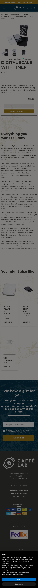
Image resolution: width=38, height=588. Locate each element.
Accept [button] (19, 579)
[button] (35, 554)
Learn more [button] (19, 584)
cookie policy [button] (5, 563)
